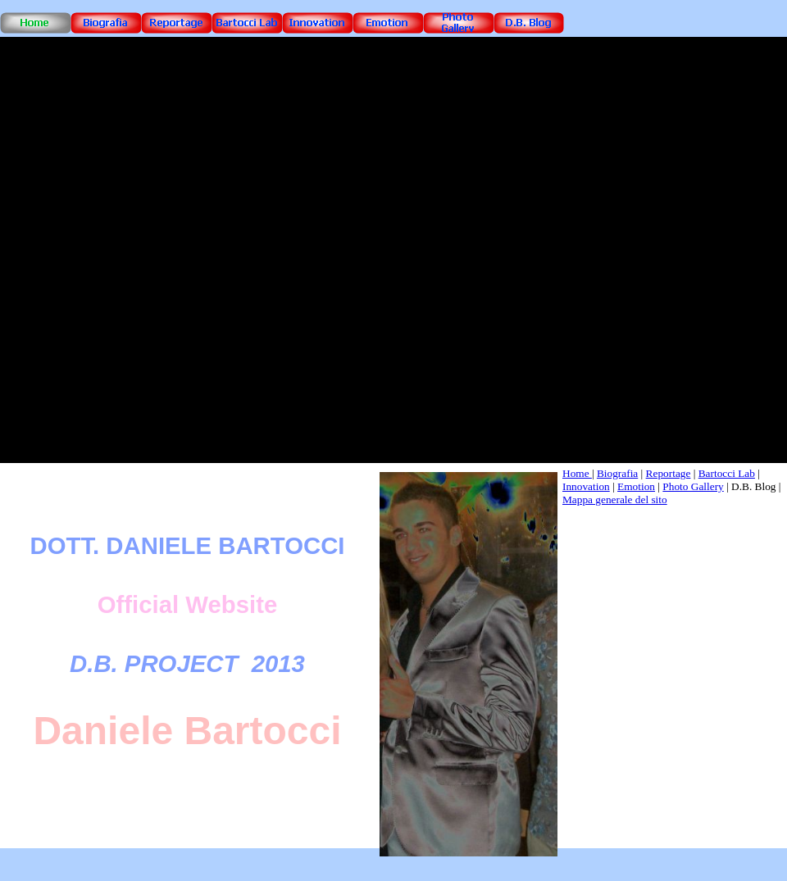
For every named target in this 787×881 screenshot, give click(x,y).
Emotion (636, 486)
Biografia (617, 473)
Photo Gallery (692, 486)
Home (577, 473)
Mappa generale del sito (614, 499)
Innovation (586, 486)
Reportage (668, 473)
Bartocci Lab (726, 473)
